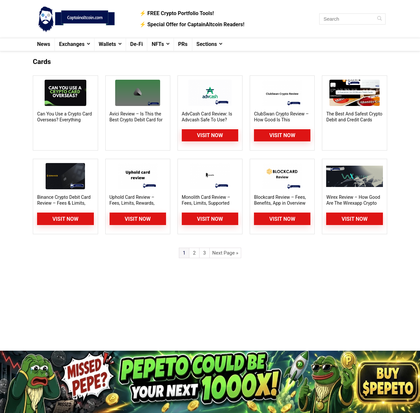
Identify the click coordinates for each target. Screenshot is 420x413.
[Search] (379, 19)
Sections (207, 44)
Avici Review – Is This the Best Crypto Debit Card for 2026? (136, 119)
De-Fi (136, 44)
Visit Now (210, 135)
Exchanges (72, 44)
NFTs (158, 44)
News (43, 44)
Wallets (107, 44)
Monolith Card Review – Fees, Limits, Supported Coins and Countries (206, 203)
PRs (183, 44)
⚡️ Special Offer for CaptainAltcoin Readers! (191, 24)
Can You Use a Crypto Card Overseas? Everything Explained (64, 119)
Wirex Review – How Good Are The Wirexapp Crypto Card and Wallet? (353, 203)
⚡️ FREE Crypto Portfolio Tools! (176, 13)
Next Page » (225, 253)
